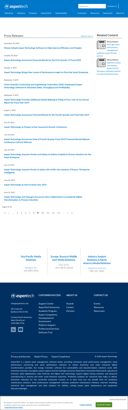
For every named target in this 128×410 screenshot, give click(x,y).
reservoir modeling (108, 382)
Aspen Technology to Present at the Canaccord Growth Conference (35, 127)
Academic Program (48, 311)
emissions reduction (19, 370)
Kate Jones (64, 264)
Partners (70, 311)
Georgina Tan (31, 267)
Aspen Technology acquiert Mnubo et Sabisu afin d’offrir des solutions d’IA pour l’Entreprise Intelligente (46, 171)
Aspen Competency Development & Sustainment (48, 318)
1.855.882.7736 (17, 323)
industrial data (95, 376)
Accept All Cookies (104, 405)
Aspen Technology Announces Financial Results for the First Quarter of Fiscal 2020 (42, 60)
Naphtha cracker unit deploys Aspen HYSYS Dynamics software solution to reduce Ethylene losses (109, 68)
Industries (8, 13)
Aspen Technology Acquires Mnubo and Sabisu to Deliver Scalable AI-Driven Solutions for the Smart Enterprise (47, 156)
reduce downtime (80, 365)
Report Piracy (41, 356)
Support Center (46, 303)
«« (5, 212)
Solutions (21, 13)
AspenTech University (49, 307)
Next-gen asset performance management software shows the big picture (108, 50)
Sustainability (61, 13)
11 (48, 212)
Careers (70, 307)
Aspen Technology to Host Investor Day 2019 (25, 184)
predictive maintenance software (84, 382)
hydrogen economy (67, 370)
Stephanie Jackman (97, 268)
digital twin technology (65, 373)
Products (33, 13)
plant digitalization (28, 373)
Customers (82, 13)
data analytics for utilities (55, 385)
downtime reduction (20, 379)
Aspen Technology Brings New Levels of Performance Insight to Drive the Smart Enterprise (46, 72)
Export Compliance (61, 356)
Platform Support (47, 325)
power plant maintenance (90, 385)
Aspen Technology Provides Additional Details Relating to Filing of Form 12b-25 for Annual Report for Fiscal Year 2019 (46, 101)
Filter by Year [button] (87, 36)
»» (72, 212)
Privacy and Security (20, 356)
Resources (95, 13)
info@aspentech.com (20, 303)
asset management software (44, 362)
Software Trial (45, 332)
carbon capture (44, 370)
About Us (120, 13)
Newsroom (107, 13)
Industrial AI (46, 13)
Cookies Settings (86, 405)
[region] (64, 403)
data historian (43, 373)
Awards (70, 303)
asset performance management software (50, 382)
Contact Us (112, 6)
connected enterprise (47, 379)
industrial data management (24, 385)
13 (58, 212)
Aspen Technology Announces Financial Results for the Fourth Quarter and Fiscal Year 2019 (46, 114)
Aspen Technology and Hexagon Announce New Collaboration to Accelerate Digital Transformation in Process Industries (43, 198)
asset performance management (97, 362)
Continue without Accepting (117, 399)
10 (42, 212)
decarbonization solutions (94, 367)
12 (53, 212)
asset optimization (48, 365)
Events (97, 303)
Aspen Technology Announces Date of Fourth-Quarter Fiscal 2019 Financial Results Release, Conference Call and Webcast (47, 140)
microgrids (33, 370)
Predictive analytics (76, 376)
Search (103, 6)
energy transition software (50, 367)
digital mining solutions (93, 373)
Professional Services (49, 328)
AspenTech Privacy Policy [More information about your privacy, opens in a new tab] (14, 407)
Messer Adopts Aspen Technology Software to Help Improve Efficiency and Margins (43, 48)
